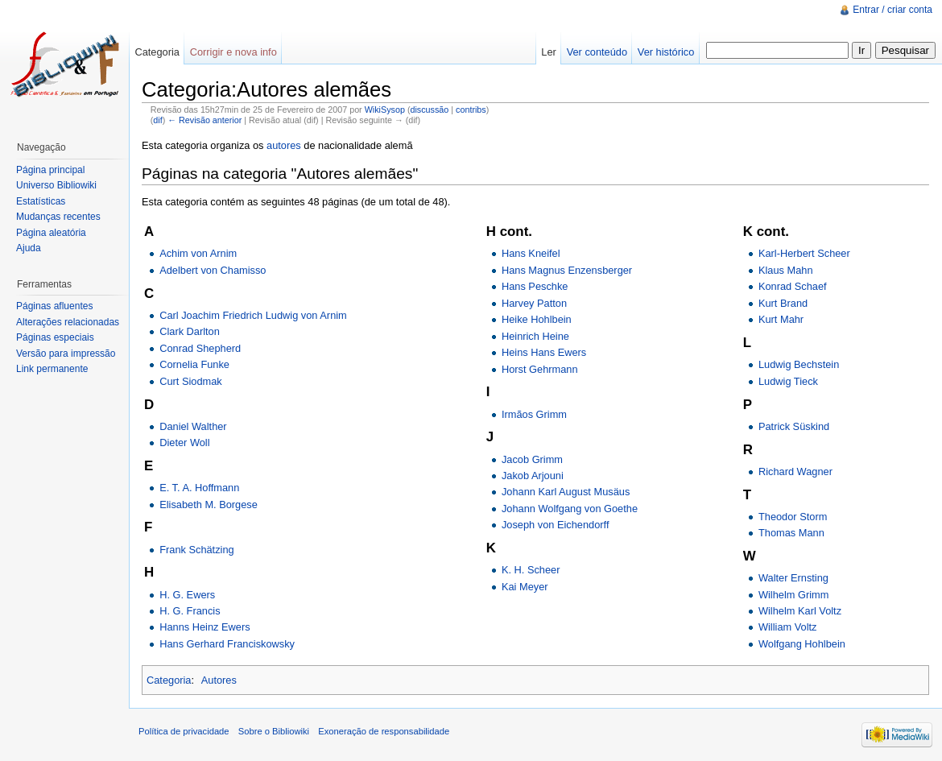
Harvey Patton (534, 303)
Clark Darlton (189, 331)
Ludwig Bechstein (798, 364)
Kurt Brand (783, 303)
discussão (429, 109)
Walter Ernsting (793, 578)
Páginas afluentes (54, 306)
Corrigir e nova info (233, 52)
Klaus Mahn (785, 270)
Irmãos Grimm (534, 414)
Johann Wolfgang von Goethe (570, 509)
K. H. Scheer (531, 570)
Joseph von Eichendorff (555, 525)
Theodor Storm (792, 517)
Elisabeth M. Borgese (208, 504)
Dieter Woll (184, 442)
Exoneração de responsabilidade (383, 731)
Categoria (169, 680)
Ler (548, 52)
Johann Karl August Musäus (566, 492)
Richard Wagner (795, 471)
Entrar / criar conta (892, 9)
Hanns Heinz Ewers (204, 627)
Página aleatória (51, 232)
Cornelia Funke (194, 364)
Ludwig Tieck (788, 381)
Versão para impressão (65, 353)
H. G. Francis (189, 611)
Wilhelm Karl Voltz (799, 611)
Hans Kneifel (531, 253)
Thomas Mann (791, 533)
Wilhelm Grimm (793, 595)
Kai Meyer (525, 587)
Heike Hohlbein (537, 319)
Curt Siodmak (190, 381)
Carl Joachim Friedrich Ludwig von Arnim (253, 315)
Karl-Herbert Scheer (804, 253)
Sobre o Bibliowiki (273, 731)
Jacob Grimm (532, 459)
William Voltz (787, 627)
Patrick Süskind (793, 426)
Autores (219, 680)
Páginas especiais (55, 337)
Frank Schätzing (196, 550)
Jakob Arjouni (533, 475)
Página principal (50, 170)
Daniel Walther (192, 426)
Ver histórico (666, 52)
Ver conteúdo (597, 52)
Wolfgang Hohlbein (801, 644)
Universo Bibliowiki (56, 185)
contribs (471, 109)
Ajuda (28, 248)
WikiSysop (385, 109)
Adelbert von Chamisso (212, 270)
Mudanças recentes (58, 216)
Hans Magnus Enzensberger (567, 270)
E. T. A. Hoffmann (199, 488)
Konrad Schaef (792, 286)
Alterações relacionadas (67, 322)
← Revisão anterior (204, 120)
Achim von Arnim (198, 253)
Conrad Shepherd (200, 348)
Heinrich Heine (535, 336)
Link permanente (52, 368)
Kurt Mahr (781, 319)
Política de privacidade (183, 731)
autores (283, 145)
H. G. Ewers (187, 595)
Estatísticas (40, 201)
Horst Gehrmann (540, 369)
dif (157, 120)
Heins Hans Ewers (544, 352)
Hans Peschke (535, 286)
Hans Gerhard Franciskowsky (227, 644)
